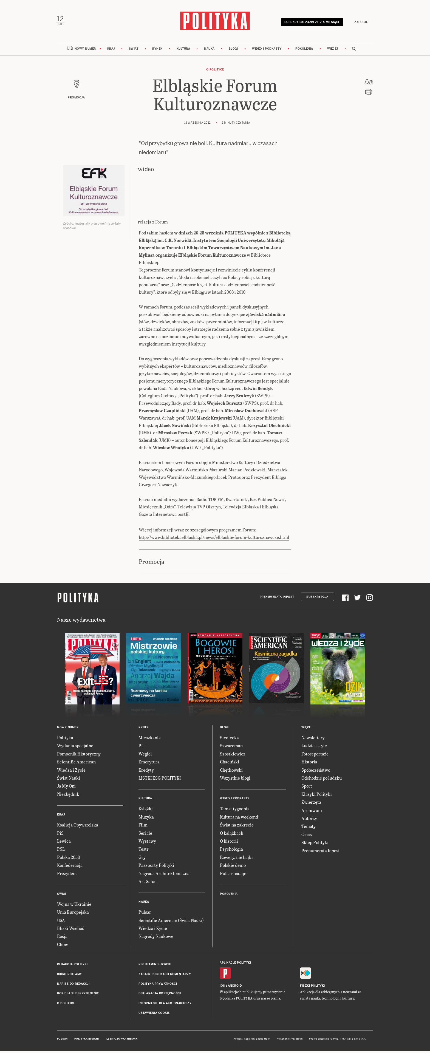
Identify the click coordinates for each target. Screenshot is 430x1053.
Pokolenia (304, 50)
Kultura (183, 50)
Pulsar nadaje (233, 874)
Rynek (157, 50)
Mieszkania (149, 739)
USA (61, 921)
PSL (61, 850)
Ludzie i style (314, 747)
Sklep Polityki (315, 844)
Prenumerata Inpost (277, 598)
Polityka (65, 739)
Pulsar (144, 913)
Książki (145, 810)
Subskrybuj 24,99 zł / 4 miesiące (311, 22)
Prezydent (67, 874)
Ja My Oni (66, 787)
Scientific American (76, 763)
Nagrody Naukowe (155, 938)
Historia (309, 763)
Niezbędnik (68, 795)
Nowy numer (85, 50)
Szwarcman (231, 747)
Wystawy (147, 842)
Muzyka (146, 818)
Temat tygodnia (235, 810)
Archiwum (311, 811)
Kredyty (146, 771)
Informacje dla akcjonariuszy (164, 1004)
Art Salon (147, 882)
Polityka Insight (87, 1040)
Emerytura (149, 763)
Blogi (233, 50)
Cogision (249, 1040)
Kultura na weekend (239, 818)
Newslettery (313, 739)
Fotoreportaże (315, 755)
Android (235, 987)
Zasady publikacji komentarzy (164, 975)
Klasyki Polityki (316, 795)
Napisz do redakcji (73, 985)
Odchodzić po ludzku (321, 779)
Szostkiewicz (232, 755)
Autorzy (309, 819)
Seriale (145, 834)
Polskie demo (233, 867)
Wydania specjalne (75, 747)
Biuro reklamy (69, 975)
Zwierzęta (311, 803)
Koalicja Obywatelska (77, 826)
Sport (306, 787)
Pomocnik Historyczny (79, 755)
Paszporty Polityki (156, 867)
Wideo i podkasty (266, 50)
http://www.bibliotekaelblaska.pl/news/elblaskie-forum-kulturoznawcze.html (214, 538)
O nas (306, 836)
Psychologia (231, 850)
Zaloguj (360, 22)
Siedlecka (229, 739)
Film (143, 826)
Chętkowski (231, 771)
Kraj (111, 50)
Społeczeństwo (315, 771)
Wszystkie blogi (235, 779)
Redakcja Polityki (72, 966)
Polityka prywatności (157, 985)
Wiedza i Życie (71, 771)
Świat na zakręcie (237, 826)
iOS (222, 987)
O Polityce (215, 71)
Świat (133, 50)
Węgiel (145, 755)
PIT (141, 747)
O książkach (231, 834)
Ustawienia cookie (154, 1014)
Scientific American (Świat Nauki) (171, 921)
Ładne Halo (263, 1040)
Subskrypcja (317, 598)
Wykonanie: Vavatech (289, 1040)
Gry (142, 858)
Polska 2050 (68, 858)
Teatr (143, 850)
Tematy (308, 828)
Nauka (209, 50)
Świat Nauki (68, 779)
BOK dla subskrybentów (78, 995)
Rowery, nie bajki (236, 858)
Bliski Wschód (70, 930)
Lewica (64, 842)
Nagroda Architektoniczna (163, 874)
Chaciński (229, 763)
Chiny (62, 945)
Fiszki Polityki (312, 987)
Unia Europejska (73, 913)
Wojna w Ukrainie (74, 905)
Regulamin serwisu (154, 966)
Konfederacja (70, 867)
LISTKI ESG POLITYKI (159, 779)
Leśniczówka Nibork (121, 1040)
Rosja (62, 938)
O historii (229, 842)
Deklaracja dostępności (159, 995)
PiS (60, 834)
